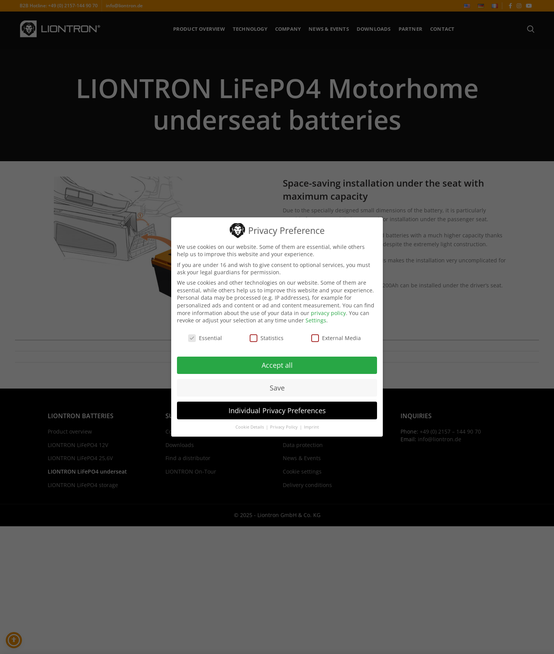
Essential (205, 338)
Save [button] (277, 387)
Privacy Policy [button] (284, 427)
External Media (336, 338)
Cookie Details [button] (250, 427)
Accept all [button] (277, 365)
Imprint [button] (311, 427)
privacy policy (328, 313)
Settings (315, 320)
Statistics (267, 338)
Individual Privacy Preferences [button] (277, 410)
